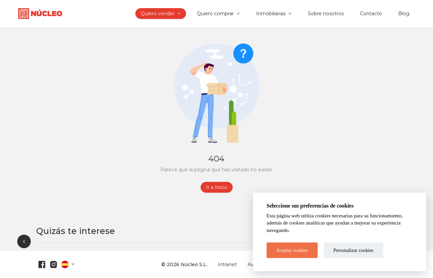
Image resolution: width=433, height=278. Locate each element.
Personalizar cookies (354, 250)
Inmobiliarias (271, 13)
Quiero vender (158, 13)
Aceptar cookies (292, 250)
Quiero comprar (215, 13)
